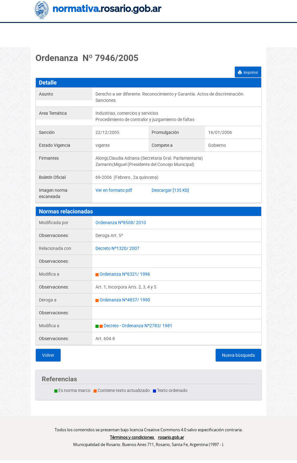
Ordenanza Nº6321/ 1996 (125, 274)
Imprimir (248, 72)
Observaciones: (54, 235)
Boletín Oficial (52, 177)
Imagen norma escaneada (53, 193)
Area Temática (53, 113)
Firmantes (49, 158)
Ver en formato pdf (113, 190)
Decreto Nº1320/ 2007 (117, 248)
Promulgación (165, 132)
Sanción (47, 132)
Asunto (46, 94)
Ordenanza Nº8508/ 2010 (120, 222)
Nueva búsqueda (238, 355)
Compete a (162, 145)
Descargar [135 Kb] (170, 190)
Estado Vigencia (54, 145)
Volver (48, 355)
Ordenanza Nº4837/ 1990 (125, 300)
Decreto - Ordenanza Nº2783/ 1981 (138, 325)
